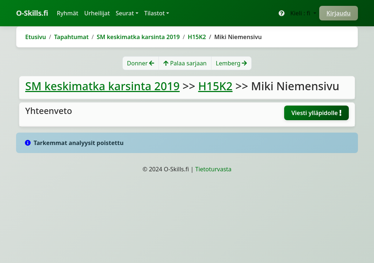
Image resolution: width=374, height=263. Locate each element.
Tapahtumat (71, 37)
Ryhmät (69, 12)
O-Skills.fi (32, 13)
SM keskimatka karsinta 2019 (138, 37)
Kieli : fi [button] (301, 13)
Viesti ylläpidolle (316, 113)
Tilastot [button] (154, 13)
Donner (140, 63)
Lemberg (231, 63)
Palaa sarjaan (184, 63)
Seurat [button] (125, 13)
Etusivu (35, 37)
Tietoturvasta (213, 169)
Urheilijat (97, 13)
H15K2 (197, 37)
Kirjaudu (339, 13)
